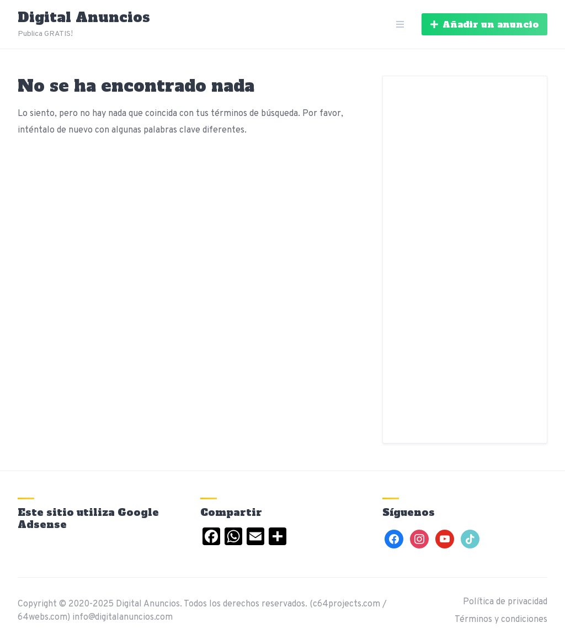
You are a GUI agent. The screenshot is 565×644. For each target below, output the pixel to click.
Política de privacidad (505, 602)
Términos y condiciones (501, 619)
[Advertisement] (465, 259)
